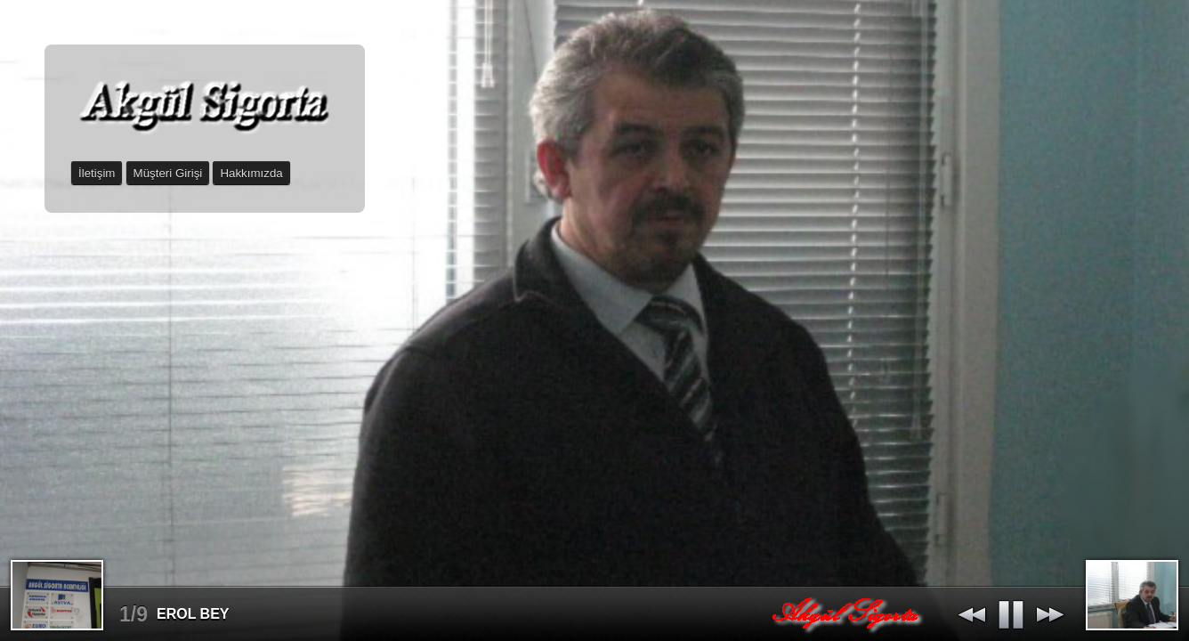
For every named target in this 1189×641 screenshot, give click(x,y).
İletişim (96, 173)
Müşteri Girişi (168, 173)
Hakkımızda (251, 173)
